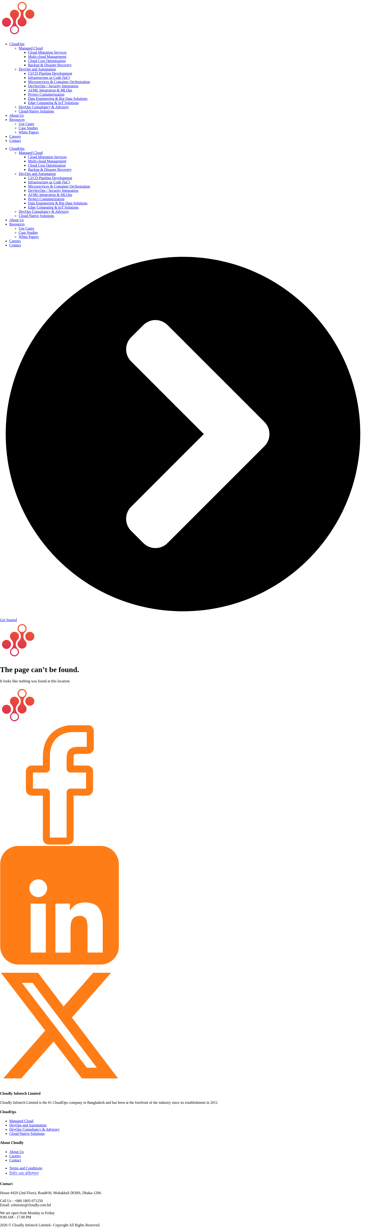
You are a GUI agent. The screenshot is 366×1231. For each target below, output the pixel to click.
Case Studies (28, 128)
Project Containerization (46, 94)
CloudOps (17, 44)
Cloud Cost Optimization (47, 61)
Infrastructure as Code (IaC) (49, 78)
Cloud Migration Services (47, 52)
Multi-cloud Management (47, 57)
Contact (15, 141)
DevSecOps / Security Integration (53, 86)
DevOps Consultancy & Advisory (44, 107)
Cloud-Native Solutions (36, 111)
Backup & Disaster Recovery (50, 65)
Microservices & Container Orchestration (59, 82)
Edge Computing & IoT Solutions (53, 103)
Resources (17, 120)
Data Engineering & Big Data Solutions (58, 99)
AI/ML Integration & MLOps (50, 90)
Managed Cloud (31, 48)
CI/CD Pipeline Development (50, 73)
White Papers (29, 132)
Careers (15, 136)
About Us (16, 115)
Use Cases (26, 124)
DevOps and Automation (37, 69)
